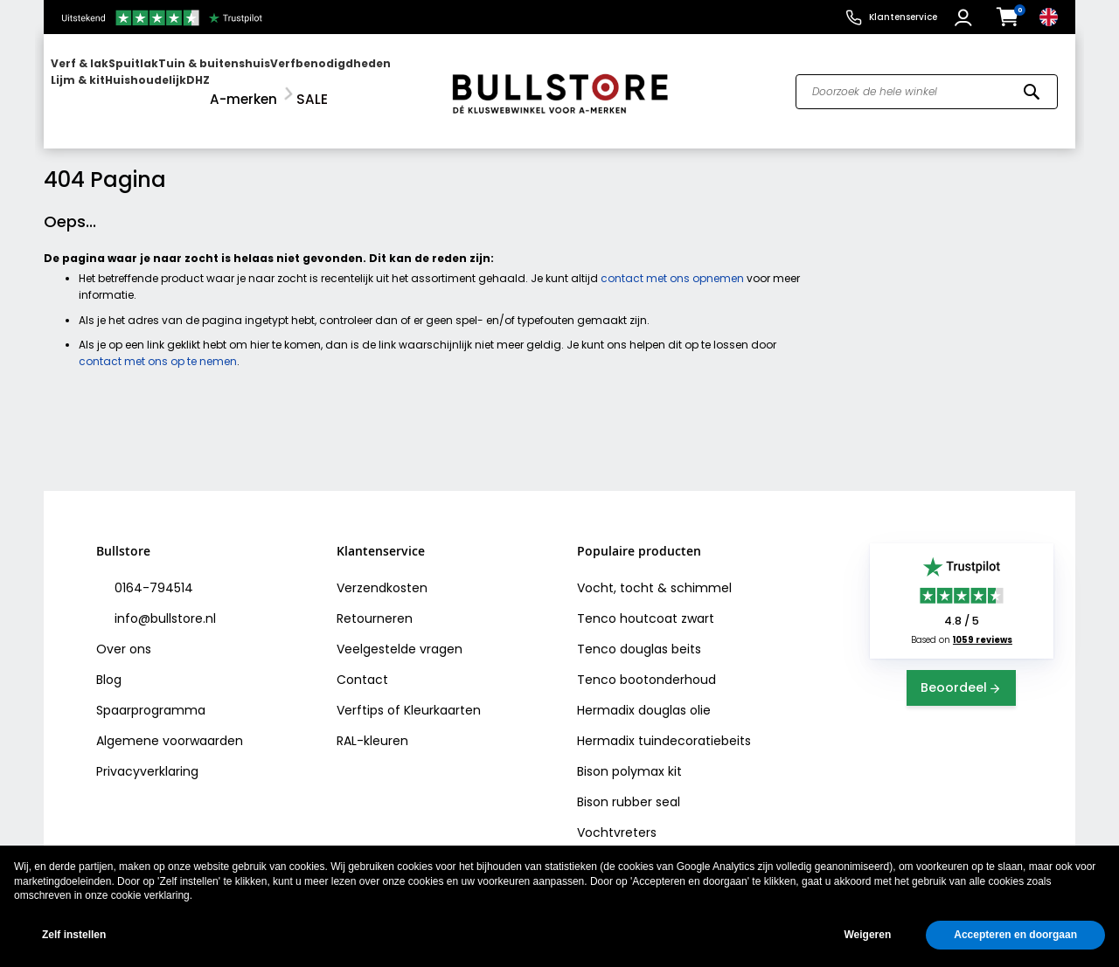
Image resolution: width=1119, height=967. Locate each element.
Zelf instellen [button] (74, 935)
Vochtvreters (617, 817)
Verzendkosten (382, 573)
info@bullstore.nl (163, 603)
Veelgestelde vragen (399, 634)
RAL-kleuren (372, 726)
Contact (362, 664)
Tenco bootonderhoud (646, 664)
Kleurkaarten (442, 695)
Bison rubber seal (628, 787)
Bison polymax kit (629, 756)
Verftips (360, 695)
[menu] (239, 83)
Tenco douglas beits (639, 634)
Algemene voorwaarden (169, 726)
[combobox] (927, 83)
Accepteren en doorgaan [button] (1015, 935)
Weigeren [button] (867, 935)
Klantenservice (903, 17)
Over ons (123, 634)
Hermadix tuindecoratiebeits (664, 726)
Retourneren (375, 603)
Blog (109, 664)
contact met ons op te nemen (158, 345)
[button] (966, 17)
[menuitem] (118, 83)
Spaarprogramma (150, 695)
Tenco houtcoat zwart (645, 603)
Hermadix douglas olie (644, 695)
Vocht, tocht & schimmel (654, 573)
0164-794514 (152, 573)
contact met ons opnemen (672, 263)
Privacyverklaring (147, 756)
